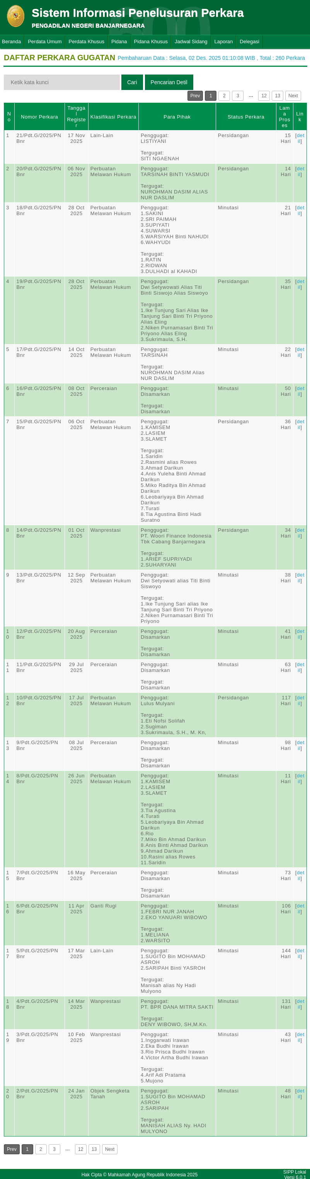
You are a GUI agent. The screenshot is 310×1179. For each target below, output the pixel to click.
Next (293, 95)
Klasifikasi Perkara (113, 117)
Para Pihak (177, 117)
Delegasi (249, 41)
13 (277, 95)
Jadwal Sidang (191, 41)
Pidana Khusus (151, 41)
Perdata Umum (44, 41)
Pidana (119, 41)
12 (264, 95)
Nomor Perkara (39, 117)
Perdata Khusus (87, 41)
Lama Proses (284, 116)
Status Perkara (246, 117)
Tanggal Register (76, 116)
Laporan (224, 41)
